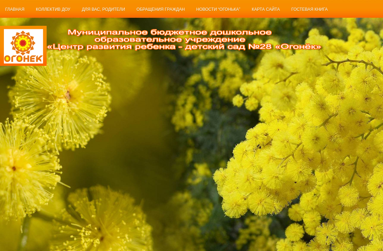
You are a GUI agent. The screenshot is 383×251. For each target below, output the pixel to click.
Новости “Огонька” (218, 9)
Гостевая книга (309, 9)
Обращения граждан (160, 9)
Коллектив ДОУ (53, 9)
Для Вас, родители (103, 9)
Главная (14, 9)
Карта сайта (266, 9)
